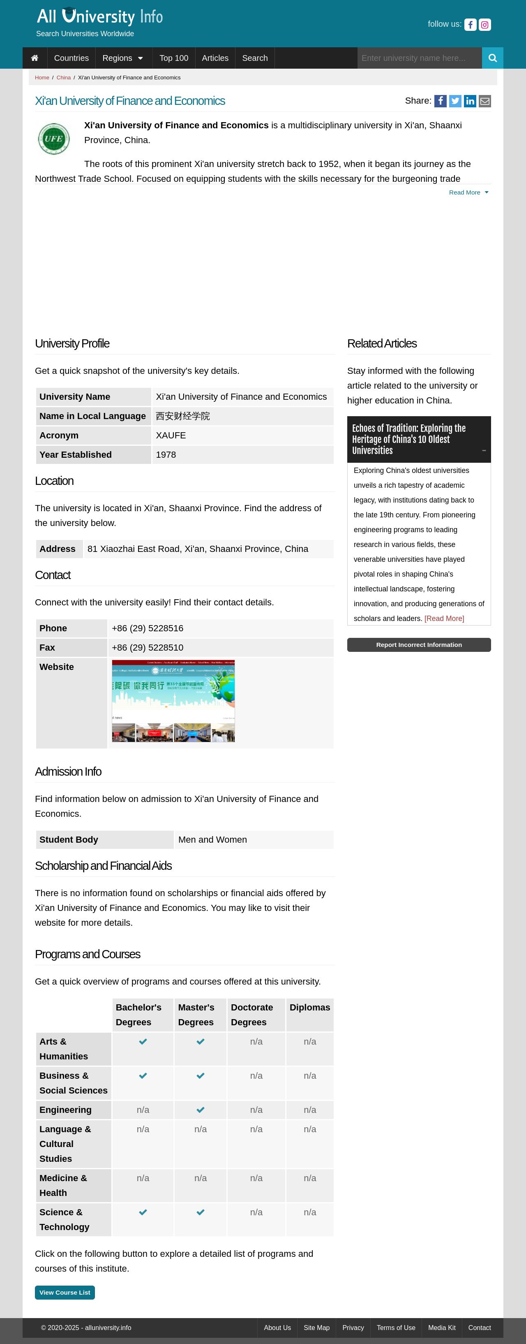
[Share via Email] (485, 101)
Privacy (353, 1327)
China (64, 77)
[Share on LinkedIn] (470, 101)
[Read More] (444, 618)
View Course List (64, 1292)
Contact (479, 1327)
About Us (277, 1327)
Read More (470, 192)
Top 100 (173, 58)
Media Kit (442, 1327)
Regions (124, 58)
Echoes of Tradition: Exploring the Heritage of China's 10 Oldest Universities (410, 439)
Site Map (317, 1327)
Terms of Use (396, 1327)
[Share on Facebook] (440, 101)
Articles (215, 58)
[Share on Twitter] (455, 101)
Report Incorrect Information (419, 644)
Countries (71, 58)
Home (42, 77)
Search (255, 58)
